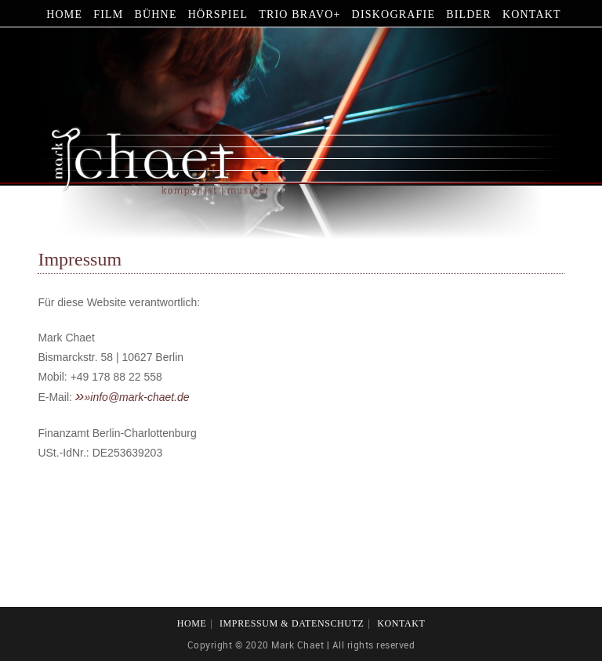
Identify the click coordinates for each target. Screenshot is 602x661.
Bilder (468, 14)
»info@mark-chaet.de (137, 397)
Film (108, 14)
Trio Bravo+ (299, 14)
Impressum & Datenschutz (291, 623)
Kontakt (531, 14)
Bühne (155, 14)
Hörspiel (218, 14)
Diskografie (394, 14)
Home (64, 14)
